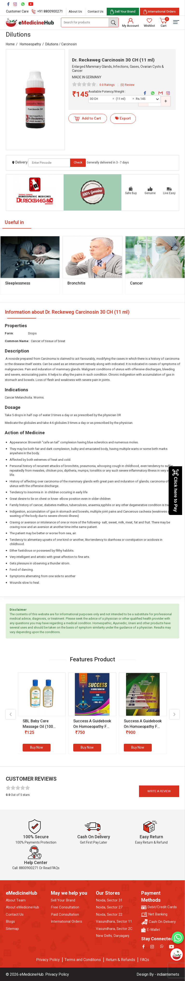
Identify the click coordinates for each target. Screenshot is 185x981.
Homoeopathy (30, 44)
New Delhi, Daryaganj (112, 935)
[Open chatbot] (176, 954)
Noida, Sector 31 (109, 900)
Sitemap (12, 928)
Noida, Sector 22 (109, 914)
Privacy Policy (48, 960)
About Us (75, 11)
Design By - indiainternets (158, 974)
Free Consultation (65, 907)
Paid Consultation (65, 914)
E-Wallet (150, 929)
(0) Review (127, 85)
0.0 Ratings (107, 85)
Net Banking (154, 914)
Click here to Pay (175, 490)
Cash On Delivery (158, 922)
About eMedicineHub (22, 907)
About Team (16, 900)
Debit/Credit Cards (159, 907)
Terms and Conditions (83, 960)
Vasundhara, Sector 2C (114, 928)
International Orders (66, 921)
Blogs (10, 921)
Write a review (159, 791)
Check (78, 162)
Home (10, 44)
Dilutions (51, 44)
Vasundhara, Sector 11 (114, 921)
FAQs (144, 960)
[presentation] (10, 714)
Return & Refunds (120, 960)
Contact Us (95, 11)
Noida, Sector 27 (109, 907)
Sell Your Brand (63, 900)
